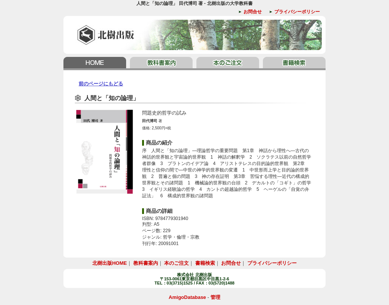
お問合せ (253, 11)
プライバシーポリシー (297, 11)
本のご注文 (227, 63)
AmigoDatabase (187, 297)
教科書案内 (161, 63)
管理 (215, 297)
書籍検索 (293, 63)
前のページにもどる (101, 83)
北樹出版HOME (95, 63)
